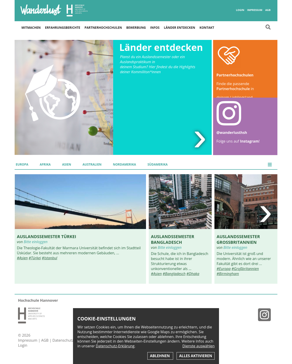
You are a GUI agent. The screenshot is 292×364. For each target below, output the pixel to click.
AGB (268, 10)
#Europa (224, 268)
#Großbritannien (245, 268)
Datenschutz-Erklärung (115, 345)
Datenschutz (63, 340)
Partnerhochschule (233, 88)
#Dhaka (192, 273)
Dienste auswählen (198, 346)
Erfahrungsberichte (62, 28)
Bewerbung (136, 28)
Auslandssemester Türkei (46, 236)
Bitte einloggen (35, 241)
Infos (154, 28)
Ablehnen (160, 355)
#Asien (22, 257)
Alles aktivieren (195, 355)
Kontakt (206, 28)
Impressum (254, 10)
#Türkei (35, 257)
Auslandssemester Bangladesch (172, 239)
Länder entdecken (179, 28)
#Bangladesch (174, 273)
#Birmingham (228, 273)
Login (240, 10)
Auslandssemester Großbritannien (238, 239)
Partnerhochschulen (103, 28)
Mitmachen (31, 28)
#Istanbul (49, 257)
